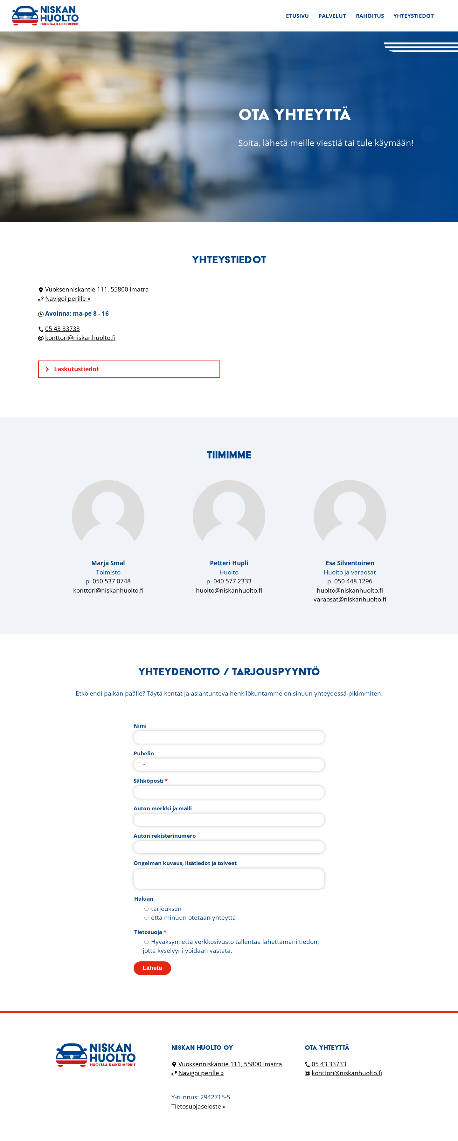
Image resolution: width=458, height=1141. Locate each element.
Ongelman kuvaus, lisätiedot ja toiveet (185, 863)
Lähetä (152, 968)
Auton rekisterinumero (165, 835)
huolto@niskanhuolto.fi (229, 590)
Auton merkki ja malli (163, 808)
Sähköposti (151, 780)
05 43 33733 (62, 329)
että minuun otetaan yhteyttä (193, 917)
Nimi (140, 725)
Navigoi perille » (67, 298)
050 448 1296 (353, 581)
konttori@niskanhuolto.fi (80, 337)
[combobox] (140, 765)
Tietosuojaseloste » (198, 1106)
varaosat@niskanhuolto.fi (350, 599)
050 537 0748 (112, 581)
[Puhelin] (229, 765)
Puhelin (144, 753)
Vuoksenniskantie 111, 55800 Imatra (97, 289)
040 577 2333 (232, 581)
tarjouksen (166, 908)
